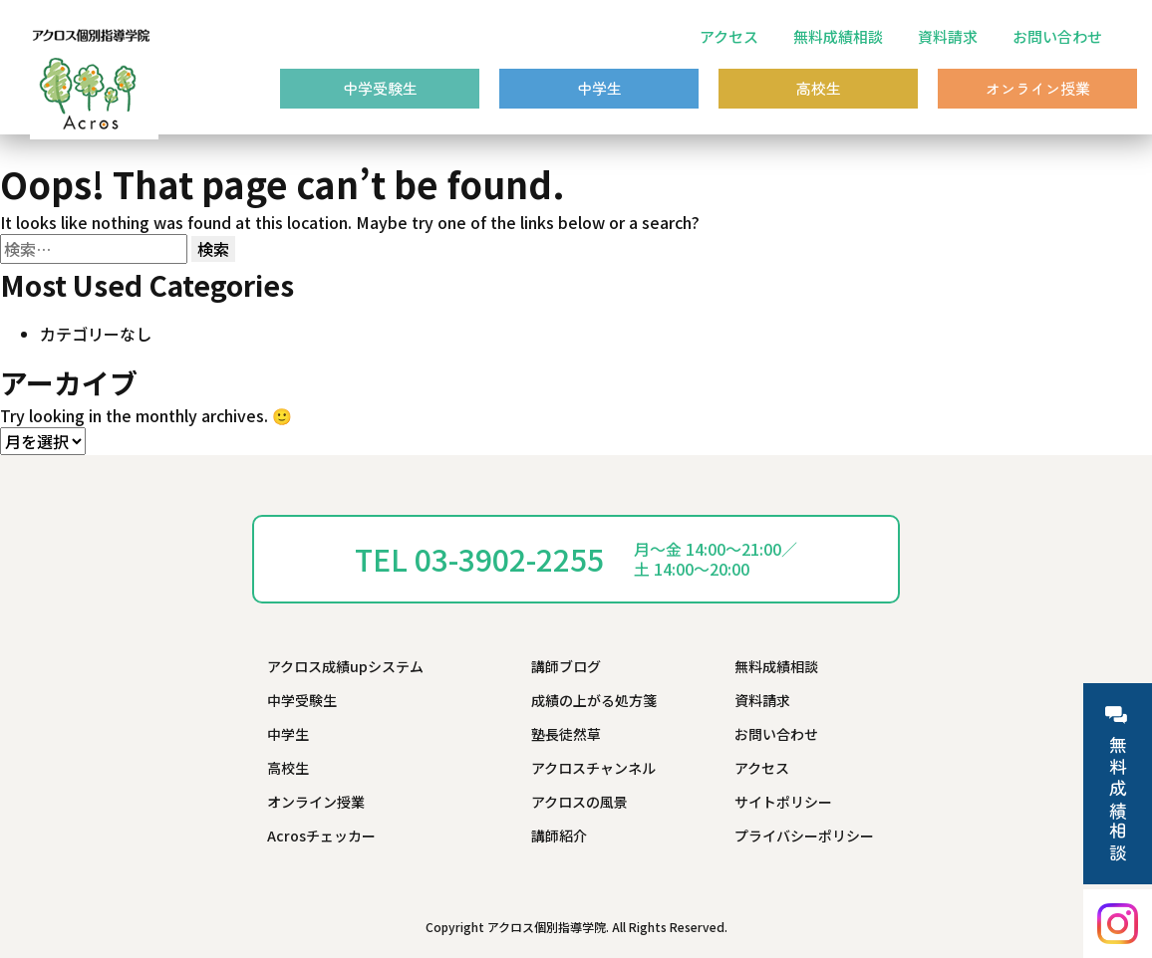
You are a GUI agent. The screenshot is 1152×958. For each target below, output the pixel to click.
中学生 (599, 88)
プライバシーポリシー (804, 835)
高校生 (818, 88)
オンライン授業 (1038, 88)
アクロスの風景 (579, 802)
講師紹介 (559, 835)
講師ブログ (566, 666)
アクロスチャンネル (593, 768)
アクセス (729, 36)
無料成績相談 (838, 36)
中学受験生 (380, 88)
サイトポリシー (783, 802)
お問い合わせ (1057, 36)
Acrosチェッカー (321, 835)
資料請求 (948, 36)
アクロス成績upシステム (345, 666)
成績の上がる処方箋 (594, 700)
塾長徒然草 (566, 734)
